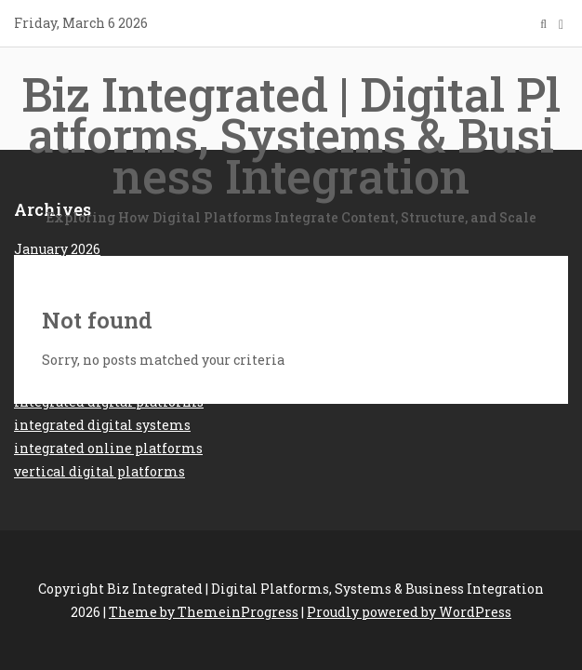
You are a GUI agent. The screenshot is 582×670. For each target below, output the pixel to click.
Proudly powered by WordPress (409, 612)
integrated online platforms (108, 448)
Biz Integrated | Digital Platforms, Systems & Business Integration (291, 145)
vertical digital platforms (99, 471)
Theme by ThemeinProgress (203, 612)
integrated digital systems (102, 425)
